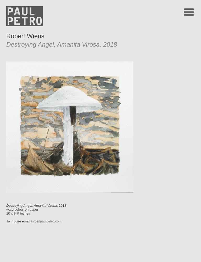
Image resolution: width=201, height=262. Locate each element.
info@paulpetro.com (46, 221)
